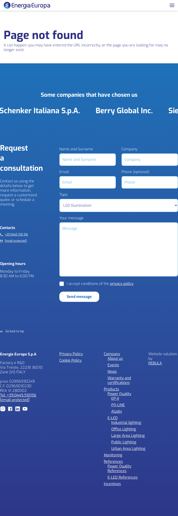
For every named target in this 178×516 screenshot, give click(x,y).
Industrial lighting (126, 422)
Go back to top (15, 331)
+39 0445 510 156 (16, 234)
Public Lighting (123, 442)
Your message (71, 218)
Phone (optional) (135, 172)
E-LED (113, 418)
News (112, 371)
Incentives (112, 483)
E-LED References (123, 477)
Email (64, 172)
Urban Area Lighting (128, 448)
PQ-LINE (118, 405)
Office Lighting (123, 429)
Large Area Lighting (128, 435)
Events (113, 365)
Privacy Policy (71, 354)
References (113, 461)
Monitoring (113, 455)
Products (111, 389)
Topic (63, 194)
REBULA (155, 363)
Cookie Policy (70, 360)
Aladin (116, 411)
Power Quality (119, 393)
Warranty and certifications (119, 380)
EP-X (115, 398)
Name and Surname (76, 149)
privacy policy (122, 283)
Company (129, 149)
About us (115, 358)
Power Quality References (119, 468)
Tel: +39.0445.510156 (18, 395)
